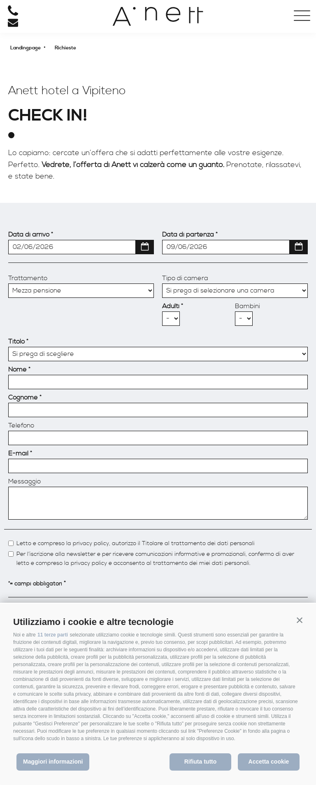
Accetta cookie (269, 761)
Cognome (23, 397)
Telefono (21, 425)
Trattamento (27, 278)
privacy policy (91, 543)
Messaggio (24, 481)
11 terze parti (52, 635)
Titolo (16, 341)
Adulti (170, 306)
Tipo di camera (185, 278)
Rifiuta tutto (200, 761)
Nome (17, 369)
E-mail (18, 453)
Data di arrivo (28, 234)
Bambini (247, 306)
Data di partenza (188, 234)
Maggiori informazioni (53, 761)
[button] (299, 620)
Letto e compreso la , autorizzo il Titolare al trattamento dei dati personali (135, 543)
